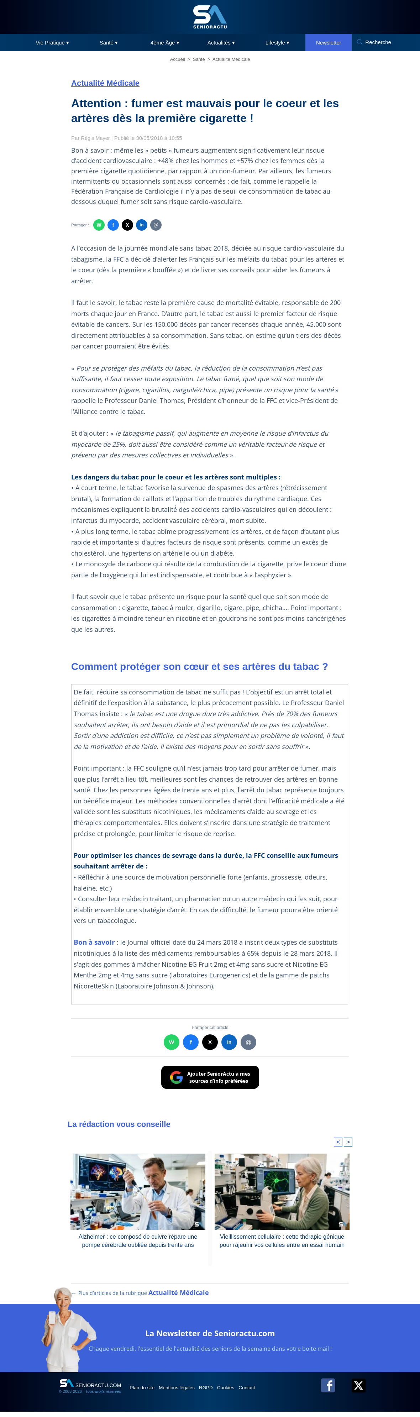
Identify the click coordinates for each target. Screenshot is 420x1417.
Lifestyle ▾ (277, 43)
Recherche (378, 42)
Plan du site (145, 1393)
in (141, 225)
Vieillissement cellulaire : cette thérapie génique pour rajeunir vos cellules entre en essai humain (282, 1240)
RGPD (220, 1393)
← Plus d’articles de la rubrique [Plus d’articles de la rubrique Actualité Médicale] (140, 1298)
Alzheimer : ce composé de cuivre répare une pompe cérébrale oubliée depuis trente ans (138, 1240)
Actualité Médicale (231, 59)
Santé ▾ (109, 43)
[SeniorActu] (210, 16)
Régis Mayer (96, 138)
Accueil (177, 59)
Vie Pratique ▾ (52, 43)
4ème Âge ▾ (165, 43)
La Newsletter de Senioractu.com (210, 1337)
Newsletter (328, 43)
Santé (199, 59)
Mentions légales (185, 1393)
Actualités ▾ (221, 43)
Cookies (244, 1393)
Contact (270, 1393)
